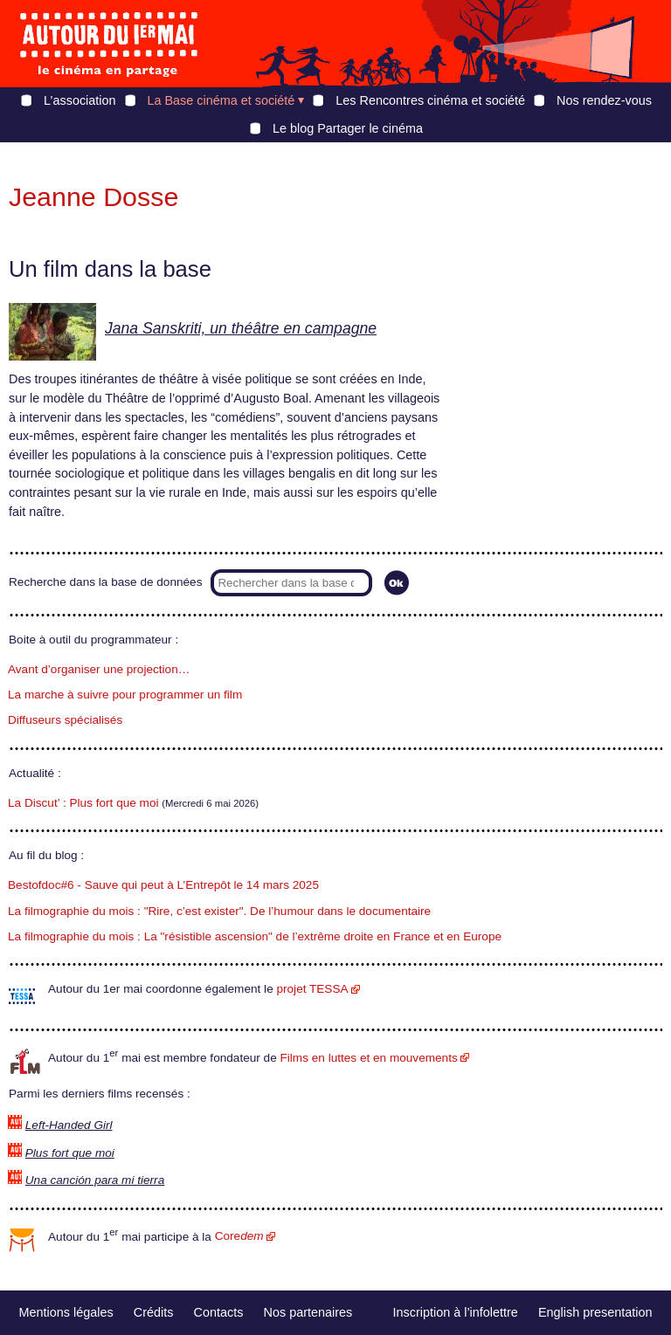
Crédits (154, 1312)
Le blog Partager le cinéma (348, 128)
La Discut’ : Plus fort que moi (83, 802)
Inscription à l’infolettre (455, 1312)
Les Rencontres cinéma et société (430, 100)
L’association (79, 100)
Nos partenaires (308, 1312)
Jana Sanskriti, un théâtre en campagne (241, 328)
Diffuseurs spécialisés (65, 719)
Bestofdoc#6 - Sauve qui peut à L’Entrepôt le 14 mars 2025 (163, 884)
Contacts (219, 1312)
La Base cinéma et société (221, 100)
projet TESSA (312, 988)
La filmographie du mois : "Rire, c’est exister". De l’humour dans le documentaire (219, 911)
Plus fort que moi (69, 1153)
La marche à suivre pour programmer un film (125, 694)
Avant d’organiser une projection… (99, 669)
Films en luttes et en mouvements (369, 1057)
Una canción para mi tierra (94, 1180)
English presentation (595, 1312)
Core (239, 1235)
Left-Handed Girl (69, 1125)
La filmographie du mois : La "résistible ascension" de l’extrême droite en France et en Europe (255, 936)
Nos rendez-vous (604, 100)
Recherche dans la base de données (105, 581)
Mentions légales (66, 1312)
